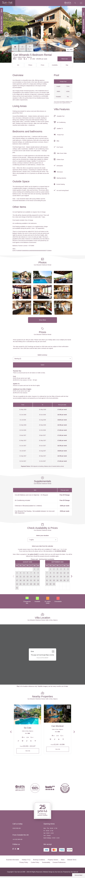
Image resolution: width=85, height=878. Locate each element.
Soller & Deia (22, 57)
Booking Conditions (39, 859)
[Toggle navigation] (81, 3)
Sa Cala (27, 728)
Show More (42, 320)
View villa (27, 750)
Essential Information (12, 859)
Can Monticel (57, 726)
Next (71, 576)
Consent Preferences (59, 862)
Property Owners (53, 859)
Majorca (29, 57)
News (62, 859)
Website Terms (71, 859)
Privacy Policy (23, 862)
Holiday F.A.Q (26, 859)
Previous (13, 576)
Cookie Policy (35, 862)
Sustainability (46, 862)
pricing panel (56, 102)
